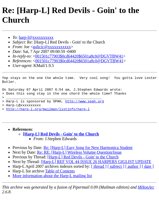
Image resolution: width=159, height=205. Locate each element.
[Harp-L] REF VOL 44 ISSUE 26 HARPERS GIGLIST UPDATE (96, 170)
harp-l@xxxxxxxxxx (36, 37)
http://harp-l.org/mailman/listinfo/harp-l (48, 116)
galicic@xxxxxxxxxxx (52, 47)
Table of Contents (60, 179)
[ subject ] (116, 175)
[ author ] (133, 175)
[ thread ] (99, 175)
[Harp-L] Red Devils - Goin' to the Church (61, 142)
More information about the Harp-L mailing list (52, 184)
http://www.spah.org (84, 106)
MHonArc (146, 196)
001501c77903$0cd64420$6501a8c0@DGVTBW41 (79, 56)
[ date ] (148, 175)
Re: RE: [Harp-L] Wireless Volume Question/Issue (79, 161)
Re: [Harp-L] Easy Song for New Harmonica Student (88, 156)
